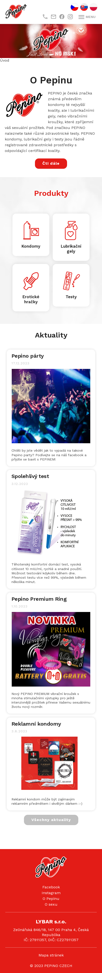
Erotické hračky (31, 299)
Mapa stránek (51, 955)
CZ (74, 7)
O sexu (51, 904)
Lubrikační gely (71, 248)
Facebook (51, 887)
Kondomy (31, 246)
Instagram (51, 893)
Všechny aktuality (51, 819)
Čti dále (51, 163)
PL (93, 7)
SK (84, 7)
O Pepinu (51, 898)
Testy (71, 296)
